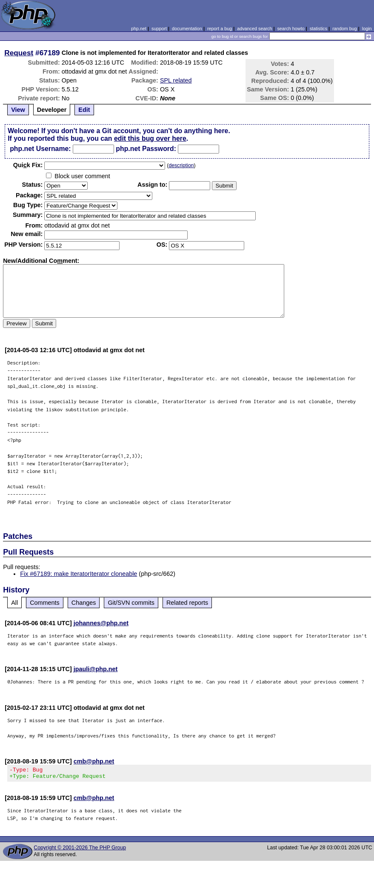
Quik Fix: (28, 165)
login (367, 28)
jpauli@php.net (96, 669)
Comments (45, 602)
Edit (84, 109)
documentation (187, 28)
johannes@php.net (101, 623)
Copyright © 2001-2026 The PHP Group (80, 850)
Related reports (187, 602)
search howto (290, 28)
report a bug (219, 28)
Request (18, 52)
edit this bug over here (150, 138)
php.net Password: (146, 148)
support (159, 28)
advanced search (254, 28)
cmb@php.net (94, 761)
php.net (138, 28)
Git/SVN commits (131, 602)
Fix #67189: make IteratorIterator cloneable (78, 573)
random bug (344, 28)
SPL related (176, 80)
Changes (83, 602)
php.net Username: (40, 148)
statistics (318, 28)
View (18, 109)
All (14, 602)
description (181, 165)
